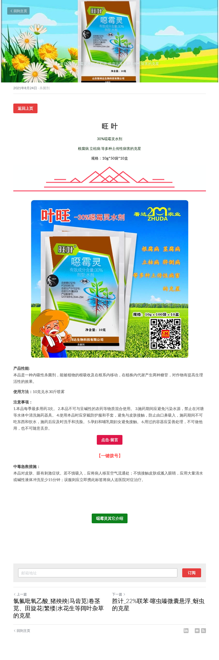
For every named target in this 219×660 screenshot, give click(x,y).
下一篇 (119, 594)
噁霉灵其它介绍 (109, 518)
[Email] (197, 630)
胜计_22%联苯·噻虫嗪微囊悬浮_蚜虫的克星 (158, 604)
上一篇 (20, 594)
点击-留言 (109, 439)
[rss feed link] (203, 630)
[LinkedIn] (186, 630)
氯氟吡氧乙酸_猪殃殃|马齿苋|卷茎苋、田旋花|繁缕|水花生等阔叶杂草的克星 (58, 608)
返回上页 (25, 108)
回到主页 (18, 11)
